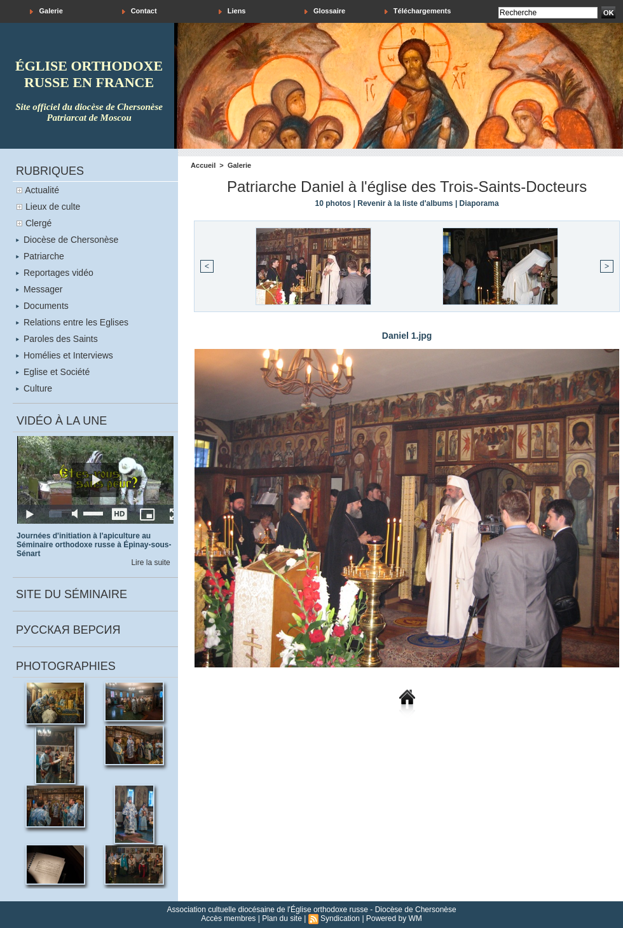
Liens (232, 11)
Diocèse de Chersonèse (67, 240)
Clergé (38, 223)
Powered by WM (394, 918)
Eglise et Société (53, 372)
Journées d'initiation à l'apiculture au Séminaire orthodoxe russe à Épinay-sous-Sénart (94, 544)
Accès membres (228, 918)
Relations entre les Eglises (72, 322)
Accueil (203, 165)
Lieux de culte (52, 206)
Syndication (340, 918)
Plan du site (282, 918)
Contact (139, 11)
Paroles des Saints (57, 339)
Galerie (46, 11)
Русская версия (68, 630)
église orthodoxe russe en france (89, 74)
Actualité (42, 190)
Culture (34, 388)
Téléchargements (418, 11)
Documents (42, 306)
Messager (39, 289)
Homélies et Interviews (64, 355)
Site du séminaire (71, 594)
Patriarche (40, 256)
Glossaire (325, 11)
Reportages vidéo (54, 273)
